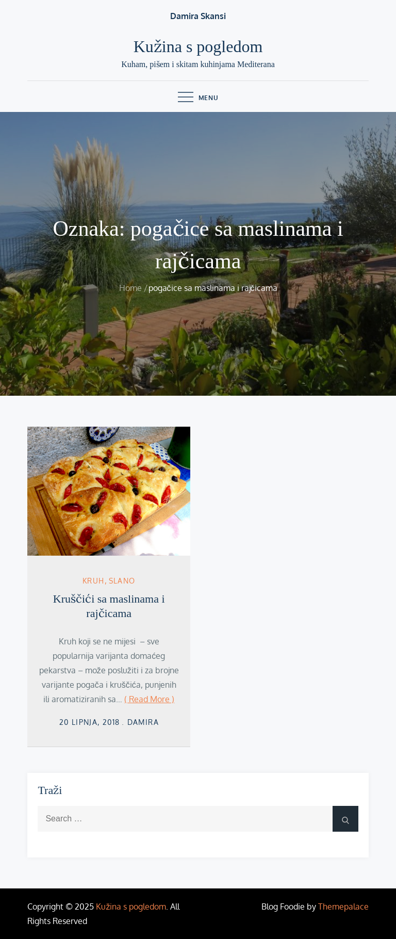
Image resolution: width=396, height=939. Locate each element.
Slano (122, 580)
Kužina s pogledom (198, 46)
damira (143, 722)
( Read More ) (149, 699)
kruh (93, 580)
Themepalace (343, 906)
